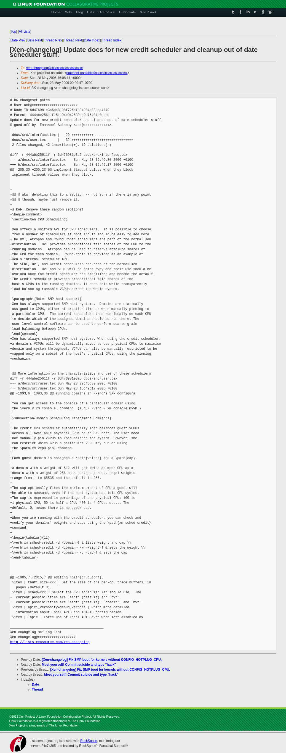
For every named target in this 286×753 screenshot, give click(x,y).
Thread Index (111, 40)
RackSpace (88, 741)
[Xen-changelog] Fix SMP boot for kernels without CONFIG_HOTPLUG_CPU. (102, 660)
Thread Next (73, 40)
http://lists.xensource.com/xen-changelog (50, 642)
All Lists (24, 31)
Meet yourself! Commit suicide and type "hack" (79, 665)
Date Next (34, 40)
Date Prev (18, 40)
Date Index (92, 40)
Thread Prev (53, 40)
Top (13, 31)
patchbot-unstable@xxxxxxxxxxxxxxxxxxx (97, 73)
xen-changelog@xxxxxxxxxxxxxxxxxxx (54, 68)
